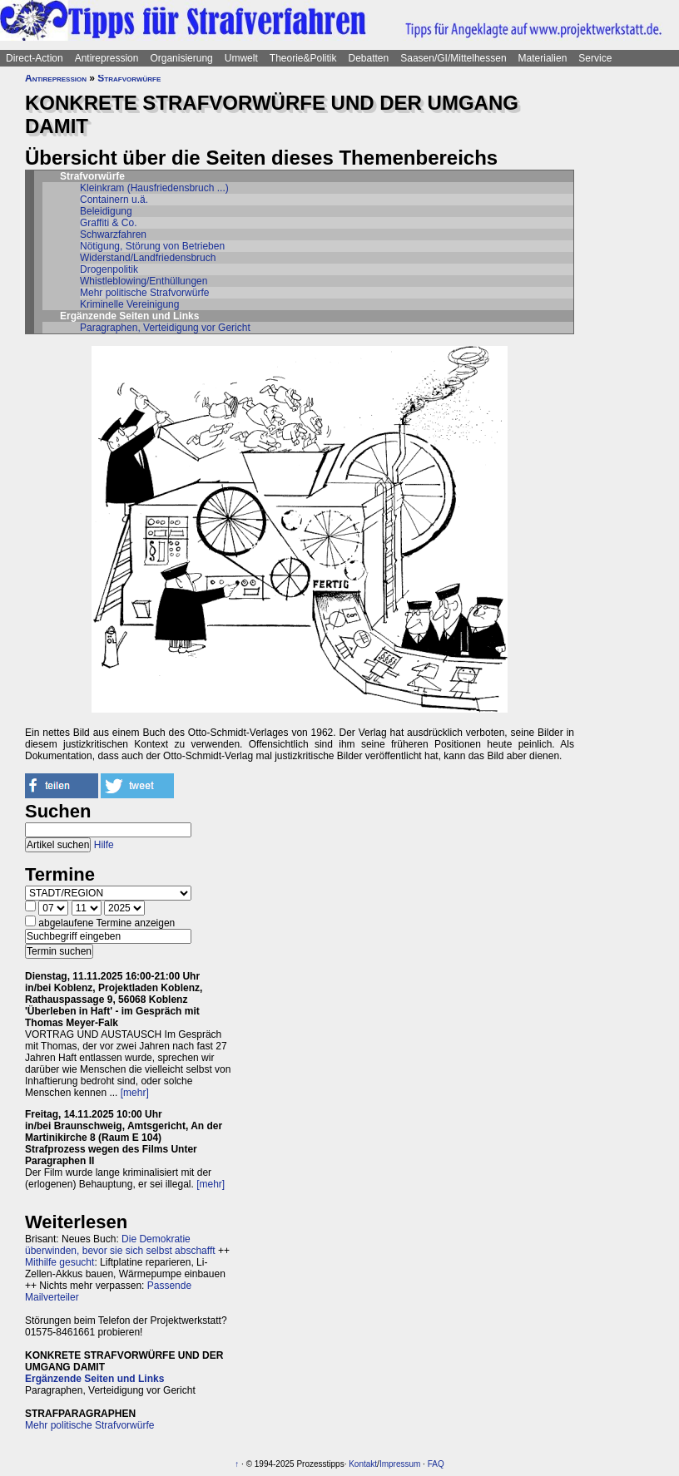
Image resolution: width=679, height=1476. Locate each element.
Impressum (399, 1464)
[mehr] (135, 1092)
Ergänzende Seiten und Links (94, 1379)
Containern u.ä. (114, 199)
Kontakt (363, 1464)
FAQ (436, 1464)
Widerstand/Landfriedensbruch (148, 258)
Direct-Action (34, 58)
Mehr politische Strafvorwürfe (144, 293)
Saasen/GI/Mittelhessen (453, 58)
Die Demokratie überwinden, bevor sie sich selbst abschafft (120, 1244)
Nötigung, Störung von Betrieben (152, 246)
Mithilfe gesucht (59, 1262)
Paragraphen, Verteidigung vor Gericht (165, 327)
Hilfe (104, 845)
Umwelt (241, 58)
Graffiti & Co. (108, 223)
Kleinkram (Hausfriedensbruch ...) (154, 188)
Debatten (369, 58)
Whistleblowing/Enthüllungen (143, 281)
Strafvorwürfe (129, 78)
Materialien (542, 58)
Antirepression (107, 58)
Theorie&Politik (303, 58)
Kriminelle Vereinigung (129, 304)
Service (595, 58)
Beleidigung (106, 211)
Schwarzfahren (113, 234)
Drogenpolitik (109, 269)
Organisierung (181, 58)
